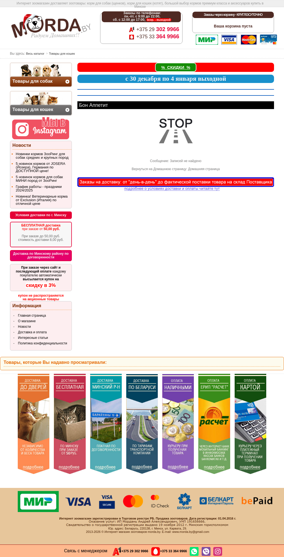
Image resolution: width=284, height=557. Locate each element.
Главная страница (32, 315)
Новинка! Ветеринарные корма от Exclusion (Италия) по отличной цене (42, 200)
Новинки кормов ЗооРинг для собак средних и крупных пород (42, 156)
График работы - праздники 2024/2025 (39, 188)
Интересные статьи (33, 338)
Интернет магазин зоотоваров (126, 531)
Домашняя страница (204, 169)
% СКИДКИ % (175, 67)
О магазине (27, 321)
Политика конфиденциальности (42, 343)
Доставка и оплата (32, 332)
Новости (24, 327)
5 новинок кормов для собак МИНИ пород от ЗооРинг (39, 179)
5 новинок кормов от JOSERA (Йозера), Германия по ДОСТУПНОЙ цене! (40, 167)
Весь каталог (35, 53)
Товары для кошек (62, 53)
